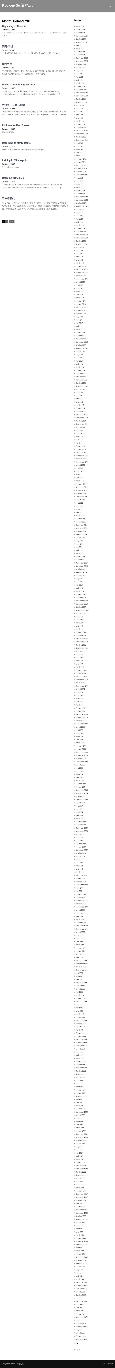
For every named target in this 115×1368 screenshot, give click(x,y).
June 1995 (79, 1005)
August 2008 (80, 651)
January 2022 (81, 162)
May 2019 (79, 257)
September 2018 (82, 279)
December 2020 (82, 197)
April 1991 (79, 1102)
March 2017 (80, 329)
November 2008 (82, 642)
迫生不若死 (8, 198)
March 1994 (80, 1030)
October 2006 (81, 721)
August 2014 (80, 427)
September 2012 (82, 496)
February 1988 (81, 1191)
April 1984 (79, 1276)
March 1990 (80, 1128)
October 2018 (81, 276)
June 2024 (80, 74)
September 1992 (82, 1074)
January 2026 (81, 33)
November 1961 (82, 1339)
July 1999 (79, 935)
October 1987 (81, 1200)
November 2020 (82, 200)
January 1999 (81, 951)
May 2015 (79, 399)
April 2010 (79, 588)
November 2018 (82, 272)
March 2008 (80, 667)
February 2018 (81, 301)
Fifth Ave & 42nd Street (15, 125)
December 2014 (82, 414)
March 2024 (80, 83)
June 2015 (79, 395)
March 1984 (80, 1279)
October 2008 (81, 645)
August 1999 (80, 932)
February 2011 (81, 556)
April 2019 (79, 260)
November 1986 (82, 1213)
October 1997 (81, 967)
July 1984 (79, 1270)
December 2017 (82, 307)
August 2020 (80, 209)
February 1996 (81, 998)
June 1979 (79, 1320)
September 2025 (82, 42)
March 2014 (80, 443)
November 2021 (82, 168)
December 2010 (82, 563)
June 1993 (79, 1052)
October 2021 (81, 171)
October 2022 (81, 137)
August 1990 (80, 1115)
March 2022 (80, 156)
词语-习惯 (7, 46)
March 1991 (80, 1105)
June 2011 (79, 544)
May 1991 (79, 1099)
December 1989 (82, 1134)
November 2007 (82, 679)
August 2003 (80, 834)
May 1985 (79, 1248)
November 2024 (82, 61)
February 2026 (81, 29)
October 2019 (81, 241)
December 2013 (82, 452)
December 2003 (82, 828)
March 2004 (80, 818)
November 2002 (82, 850)
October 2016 (81, 345)
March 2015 (80, 405)
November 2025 (82, 36)
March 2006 (80, 743)
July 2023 (79, 108)
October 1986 (81, 1216)
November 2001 (82, 878)
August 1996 (80, 989)
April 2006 (79, 739)
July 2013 (79, 468)
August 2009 (80, 613)
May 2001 (79, 891)
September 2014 (82, 424)
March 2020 (80, 225)
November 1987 (82, 1197)
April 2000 (79, 916)
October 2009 (81, 607)
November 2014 (82, 418)
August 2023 (80, 105)
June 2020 (80, 216)
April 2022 (79, 152)
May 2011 (79, 547)
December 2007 (82, 676)
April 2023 (79, 118)
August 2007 (80, 689)
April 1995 (79, 1011)
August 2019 (80, 247)
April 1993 (79, 1055)
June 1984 (79, 1273)
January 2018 (81, 304)
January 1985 (81, 1254)
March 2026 (80, 26)
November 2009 (82, 604)
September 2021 (82, 175)
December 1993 (82, 1039)
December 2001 (82, 875)
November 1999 (82, 926)
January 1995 (81, 1017)
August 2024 (80, 67)
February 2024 (81, 86)
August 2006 (80, 727)
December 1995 (82, 1001)
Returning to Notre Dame (16, 142)
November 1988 (82, 1169)
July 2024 (79, 70)
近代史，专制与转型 (13, 105)
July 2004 (79, 806)
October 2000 (81, 904)
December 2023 (82, 93)
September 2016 (82, 348)
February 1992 (81, 1090)
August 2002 (80, 856)
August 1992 (80, 1077)
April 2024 (79, 80)
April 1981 (79, 1307)
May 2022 (79, 149)
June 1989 (79, 1150)
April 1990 (79, 1124)
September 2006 (82, 724)
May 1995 (79, 1008)
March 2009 (80, 629)
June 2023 (79, 111)
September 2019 (82, 244)
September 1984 (82, 1263)
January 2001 (81, 897)
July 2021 (79, 178)
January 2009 (81, 635)
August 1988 (80, 1178)
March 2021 (80, 187)
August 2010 (80, 575)
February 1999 (81, 948)
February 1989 (81, 1162)
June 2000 (80, 913)
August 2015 (80, 389)
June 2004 (80, 809)
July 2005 (79, 768)
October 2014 (81, 421)
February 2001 (81, 894)
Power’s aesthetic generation (18, 84)
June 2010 (79, 582)
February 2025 (81, 51)
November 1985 (82, 1241)
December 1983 (82, 1282)
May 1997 (79, 976)
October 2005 (81, 758)
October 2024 (81, 64)
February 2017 (81, 332)
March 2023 (80, 121)
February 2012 (81, 519)
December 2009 (82, 601)
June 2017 (79, 320)
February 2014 (81, 446)
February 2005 (81, 784)
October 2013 (81, 459)
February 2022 (81, 159)
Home (109, 6)
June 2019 (79, 253)
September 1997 (82, 970)
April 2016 (79, 364)
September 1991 (82, 1096)
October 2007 (81, 683)
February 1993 (81, 1061)
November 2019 (82, 238)
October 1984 (81, 1260)
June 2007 (80, 695)
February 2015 (81, 408)
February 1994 (81, 1033)
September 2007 (82, 686)
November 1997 (82, 963)
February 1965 (81, 1336)
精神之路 (7, 64)
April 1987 (79, 1203)
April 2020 (79, 222)
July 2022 (79, 143)
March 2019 (80, 263)
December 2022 (82, 130)
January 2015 (81, 411)
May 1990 (79, 1121)
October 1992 (81, 1071)
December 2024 (82, 58)
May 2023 (79, 115)
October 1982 (81, 1295)
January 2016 (81, 373)
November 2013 (82, 455)
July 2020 (79, 212)
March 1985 (80, 1251)
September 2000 (82, 907)
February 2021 (81, 190)
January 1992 (81, 1093)
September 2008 (82, 648)
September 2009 (82, 610)
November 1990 (82, 1112)
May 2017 (79, 323)
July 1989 (79, 1147)
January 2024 (81, 89)
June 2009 (80, 620)
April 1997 (79, 979)
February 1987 (81, 1206)
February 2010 (81, 594)
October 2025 (81, 39)
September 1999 (82, 929)
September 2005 (82, 762)
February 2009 (81, 632)
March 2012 (80, 515)
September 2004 (82, 799)
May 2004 (79, 812)
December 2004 (82, 790)
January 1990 (81, 1131)
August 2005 (80, 765)
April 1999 (79, 941)
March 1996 (80, 995)
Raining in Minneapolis (15, 160)
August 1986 (80, 1222)
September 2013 (82, 462)
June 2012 (79, 506)
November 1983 (82, 1285)
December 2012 (82, 487)
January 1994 (81, 1036)
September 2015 (82, 386)
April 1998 (79, 957)
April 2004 (79, 815)
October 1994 (81, 1023)
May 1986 (79, 1229)
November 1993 (82, 1042)
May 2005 (79, 774)
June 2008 (80, 657)
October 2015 (81, 383)
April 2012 (79, 512)
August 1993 (80, 1049)
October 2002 (81, 853)
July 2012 (79, 503)
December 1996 (82, 982)
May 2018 (79, 291)
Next (11, 221)
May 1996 (79, 992)
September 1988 (82, 1175)
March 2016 (80, 367)
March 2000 (80, 919)
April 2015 (79, 402)
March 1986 (80, 1235)
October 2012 (81, 493)
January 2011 (81, 560)
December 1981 (82, 1301)
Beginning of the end (14, 26)
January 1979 (81, 1323)
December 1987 (82, 1194)
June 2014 (79, 433)
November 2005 (82, 755)
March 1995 (80, 1014)
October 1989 (81, 1140)
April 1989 (79, 1156)
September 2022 (82, 140)
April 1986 (79, 1232)
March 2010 (80, 591)
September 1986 (82, 1219)
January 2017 (81, 336)
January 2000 (81, 922)
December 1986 (82, 1210)
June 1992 (79, 1083)
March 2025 (80, 48)
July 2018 (79, 285)
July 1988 (79, 1181)
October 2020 (81, 203)
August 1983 (80, 1292)
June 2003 (79, 840)
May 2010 (79, 585)
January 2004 (81, 825)
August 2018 (80, 282)
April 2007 (79, 702)
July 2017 (79, 317)
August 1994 (80, 1027)
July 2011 (79, 541)
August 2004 (80, 803)
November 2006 (82, 717)
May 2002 (79, 866)
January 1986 (81, 1238)
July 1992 (79, 1080)
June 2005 (79, 771)
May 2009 (79, 623)
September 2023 (82, 102)
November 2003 (82, 831)
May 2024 (79, 77)
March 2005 (80, 780)
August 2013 (80, 465)
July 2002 (79, 859)
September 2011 (82, 534)
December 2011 (82, 525)
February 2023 (81, 124)
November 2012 (82, 490)
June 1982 (79, 1298)
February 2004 (81, 821)
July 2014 (79, 430)
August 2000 (80, 910)
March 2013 (80, 481)
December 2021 (82, 165)
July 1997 (79, 973)
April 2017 (79, 326)
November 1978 (82, 1326)
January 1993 (81, 1064)
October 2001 (81, 881)
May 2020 (79, 219)
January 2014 (81, 449)
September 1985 (82, 1244)
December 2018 (82, 269)
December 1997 (82, 960)
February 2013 (81, 484)
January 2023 (81, 127)
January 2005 (81, 787)
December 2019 (82, 235)
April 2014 (79, 440)
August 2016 (80, 351)
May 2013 (79, 474)
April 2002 (79, 869)
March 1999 (80, 945)
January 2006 (81, 749)
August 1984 (80, 1266)
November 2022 (82, 134)
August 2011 (80, 537)
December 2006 (82, 714)
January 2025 (81, 55)
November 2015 (82, 380)
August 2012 (80, 500)
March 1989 (80, 1159)
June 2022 (80, 146)
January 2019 (81, 266)
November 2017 (82, 310)
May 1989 (79, 1153)
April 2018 (79, 294)
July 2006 (79, 730)
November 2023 (82, 96)
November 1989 (82, 1137)
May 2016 (79, 361)
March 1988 (80, 1188)
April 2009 (79, 626)
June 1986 (79, 1225)
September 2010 (82, 572)
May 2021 (79, 184)
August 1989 (80, 1143)
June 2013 (79, 471)
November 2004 (82, 793)
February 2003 (81, 844)
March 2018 (80, 298)
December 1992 (82, 1068)
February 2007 (81, 708)
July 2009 (79, 616)
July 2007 (79, 692)
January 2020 (81, 231)
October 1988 (81, 1172)
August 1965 (80, 1333)
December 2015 (82, 377)
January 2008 (81, 673)
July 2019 (79, 250)
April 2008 (79, 664)
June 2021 (79, 181)
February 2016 (81, 370)
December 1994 (82, 1020)
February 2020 (81, 228)
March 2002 (80, 872)
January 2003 (81, 847)
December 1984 (82, 1257)
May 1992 (79, 1087)
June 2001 (79, 888)
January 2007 (81, 711)
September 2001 (82, 885)
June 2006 (80, 733)
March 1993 (80, 1058)
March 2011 (80, 553)
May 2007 (79, 698)
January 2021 (81, 193)
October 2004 (81, 796)
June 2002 (80, 863)
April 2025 (79, 45)
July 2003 (79, 837)
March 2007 (80, 705)
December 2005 (82, 752)
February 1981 (81, 1314)
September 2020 (82, 206)
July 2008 (79, 654)
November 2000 (82, 900)
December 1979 (82, 1317)
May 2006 (79, 736)
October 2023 (81, 99)
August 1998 (80, 954)
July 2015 (79, 392)
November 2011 (82, 528)
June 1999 (79, 938)
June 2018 (79, 288)
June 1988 (79, 1184)
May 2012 (79, 509)
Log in (78, 1349)
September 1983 (82, 1289)
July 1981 (79, 1304)
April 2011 (79, 550)
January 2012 (81, 522)
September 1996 (82, 986)
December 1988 (82, 1165)
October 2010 (81, 569)
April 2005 (79, 777)
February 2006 (81, 746)
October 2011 (81, 531)
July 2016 (79, 354)
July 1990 (79, 1118)
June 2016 (79, 358)
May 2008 (79, 661)
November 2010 (82, 566)
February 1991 (81, 1109)
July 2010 (79, 578)
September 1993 (82, 1046)
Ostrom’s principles (13, 178)
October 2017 (81, 313)
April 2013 (79, 478)
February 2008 (81, 670)
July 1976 (79, 1330)
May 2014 (79, 436)
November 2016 (82, 342)
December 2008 (82, 638)
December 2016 (82, 339)
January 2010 (81, 597)
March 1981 (80, 1311)
